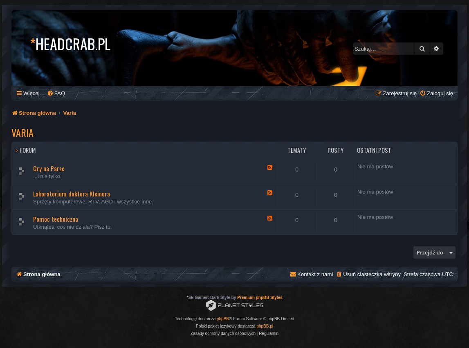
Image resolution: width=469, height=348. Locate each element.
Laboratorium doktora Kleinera (71, 194)
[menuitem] (56, 93)
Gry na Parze (49, 168)
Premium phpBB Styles (260, 297)
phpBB (223, 319)
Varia (22, 132)
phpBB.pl (264, 326)
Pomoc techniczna (55, 219)
